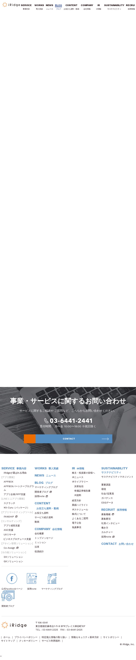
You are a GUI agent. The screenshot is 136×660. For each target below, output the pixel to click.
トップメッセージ (45, 539)
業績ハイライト (81, 506)
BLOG (58, 7)
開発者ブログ (41, 492)
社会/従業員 (108, 494)
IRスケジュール (81, 510)
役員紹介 (40, 552)
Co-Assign (11, 548)
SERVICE (26, 7)
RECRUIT (114, 511)
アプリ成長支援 (13, 526)
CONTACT (86, 439)
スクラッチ (11, 504)
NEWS (49, 7)
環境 (104, 490)
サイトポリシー (112, 638)
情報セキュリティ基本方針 (86, 638)
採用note (40, 497)
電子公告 (77, 523)
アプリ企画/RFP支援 (16, 495)
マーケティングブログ (47, 488)
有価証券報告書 (82, 491)
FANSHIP (11, 517)
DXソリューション (14, 558)
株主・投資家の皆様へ (84, 473)
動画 (38, 522)
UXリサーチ (11, 535)
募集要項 (107, 519)
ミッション (41, 543)
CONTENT (71, 7)
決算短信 (78, 487)
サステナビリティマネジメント (117, 479)
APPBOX (10, 482)
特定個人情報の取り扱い (55, 638)
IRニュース (79, 478)
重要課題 (107, 485)
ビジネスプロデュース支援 (18, 540)
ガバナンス (108, 499)
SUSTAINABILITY (114, 7)
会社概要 (40, 534)
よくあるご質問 (81, 519)
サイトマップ (8, 642)
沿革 (38, 548)
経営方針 (77, 501)
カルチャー (108, 533)
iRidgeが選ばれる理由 (16, 473)
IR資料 (77, 496)
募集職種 (107, 515)
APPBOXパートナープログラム (19, 489)
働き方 (106, 528)
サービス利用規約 (51, 642)
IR (98, 7)
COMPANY (87, 7)
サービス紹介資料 (45, 518)
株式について (80, 515)
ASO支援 (10, 531)
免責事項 (77, 528)
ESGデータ (108, 503)
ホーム (7, 638)
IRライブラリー (81, 482)
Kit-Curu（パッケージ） (18, 508)
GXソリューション (14, 562)
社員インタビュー (111, 524)
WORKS (39, 7)
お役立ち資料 (43, 513)
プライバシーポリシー (26, 638)
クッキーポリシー (28, 642)
